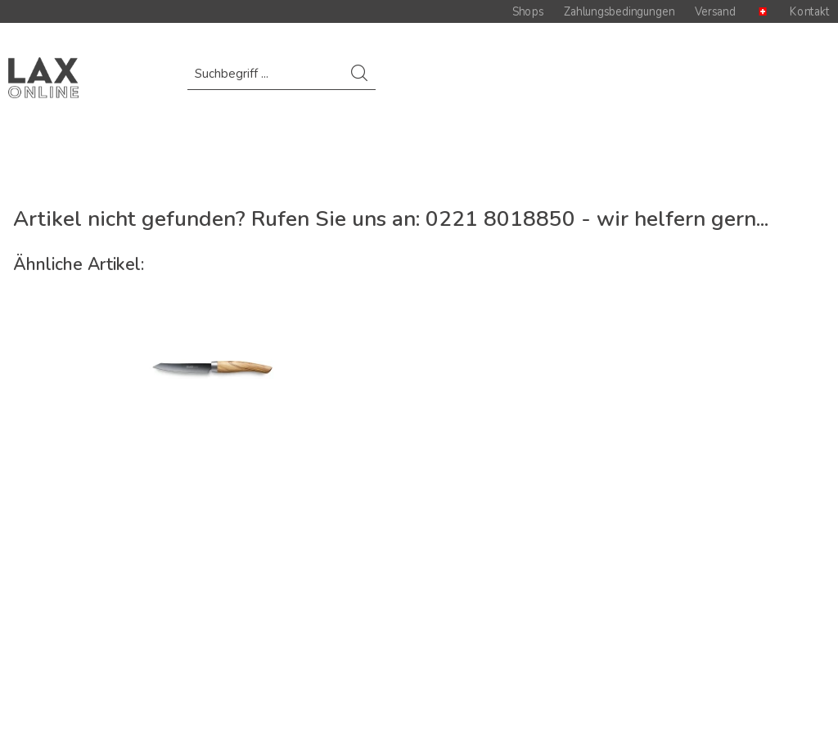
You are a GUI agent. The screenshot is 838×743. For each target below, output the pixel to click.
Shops (527, 11)
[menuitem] (281, 81)
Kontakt (810, 11)
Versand (715, 11)
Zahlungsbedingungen (619, 11)
